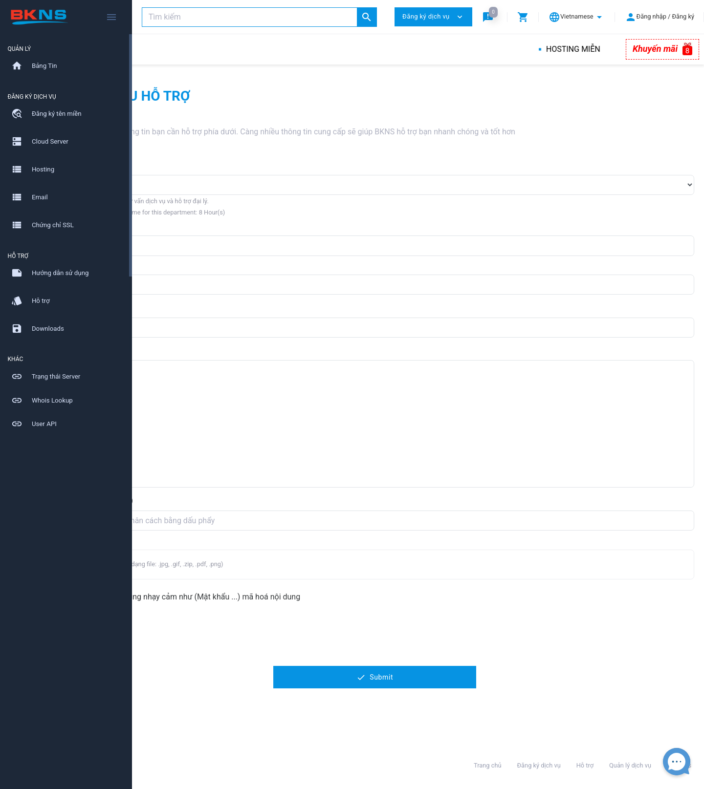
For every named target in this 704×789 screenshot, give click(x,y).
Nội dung (157, 350)
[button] (489, 17)
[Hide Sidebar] (111, 17)
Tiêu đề (155, 307)
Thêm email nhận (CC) (181, 500)
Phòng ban (160, 165)
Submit (418, 677)
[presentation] (216, 635)
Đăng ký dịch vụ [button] (433, 16)
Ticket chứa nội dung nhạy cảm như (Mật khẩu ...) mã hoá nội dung (271, 596)
